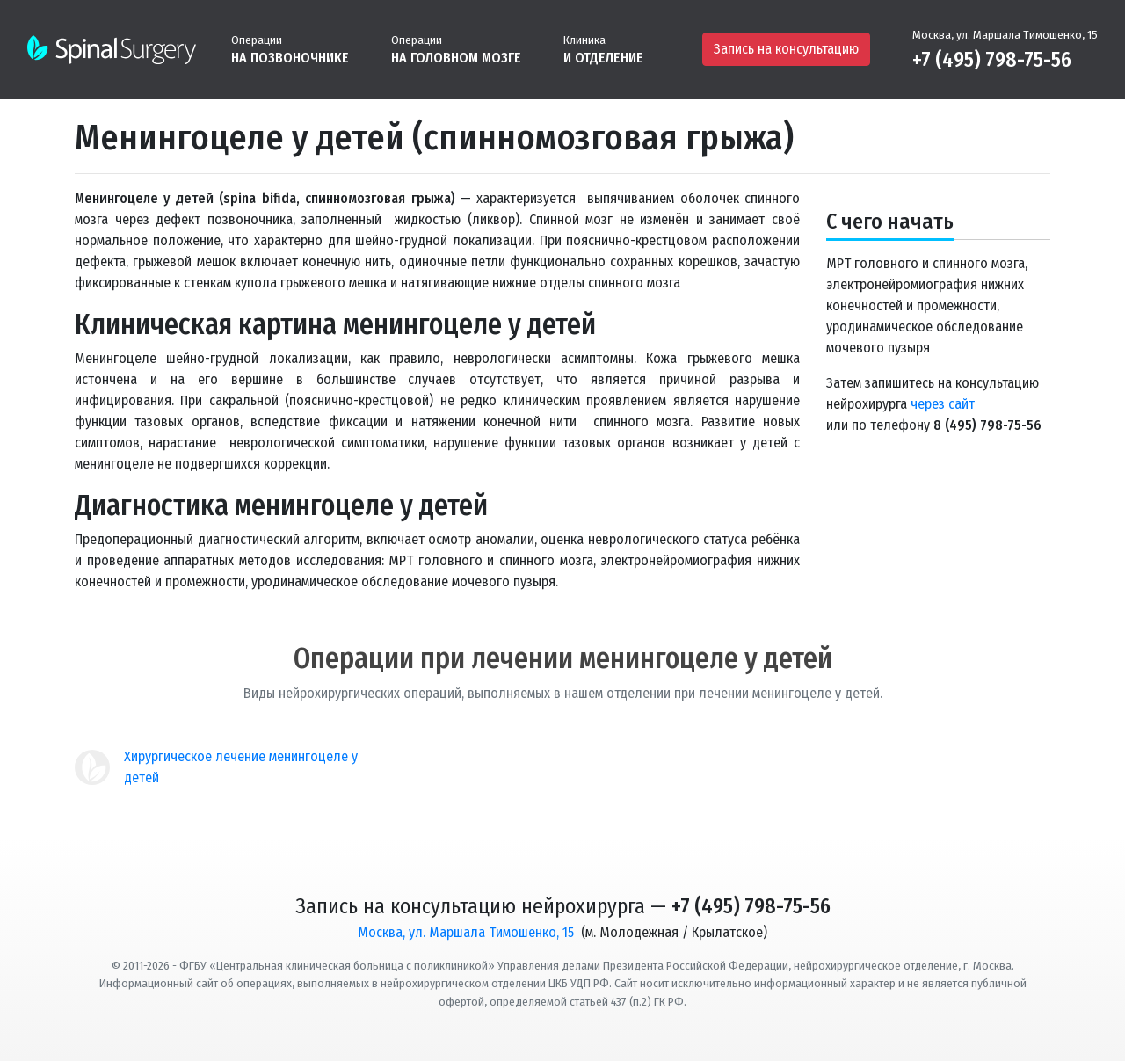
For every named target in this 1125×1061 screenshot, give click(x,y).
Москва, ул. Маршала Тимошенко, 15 (1005, 34)
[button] (290, 49)
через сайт (943, 404)
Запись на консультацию (786, 48)
